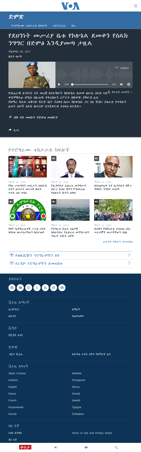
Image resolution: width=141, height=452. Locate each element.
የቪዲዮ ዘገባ (15, 335)
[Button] (14, 131)
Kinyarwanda (15, 407)
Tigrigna (76, 407)
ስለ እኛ (12, 439)
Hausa (12, 393)
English (12, 387)
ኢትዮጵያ (13, 309)
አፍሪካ (12, 316)
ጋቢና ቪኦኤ (15, 354)
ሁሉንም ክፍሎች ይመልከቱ (118, 241)
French (12, 400)
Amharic (13, 380)
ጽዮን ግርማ (15, 56)
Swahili (76, 400)
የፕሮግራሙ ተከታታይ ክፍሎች (29, 25)
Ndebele (77, 373)
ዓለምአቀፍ (78, 316)
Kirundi (12, 414)
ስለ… (74, 25)
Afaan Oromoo (17, 373)
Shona (75, 387)
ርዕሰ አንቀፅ (15, 433)
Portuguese (78, 380)
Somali (76, 393)
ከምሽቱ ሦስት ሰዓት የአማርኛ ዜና (91, 354)
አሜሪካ (76, 309)
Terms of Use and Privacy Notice (92, 433)
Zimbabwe (78, 414)
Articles (59, 25)
